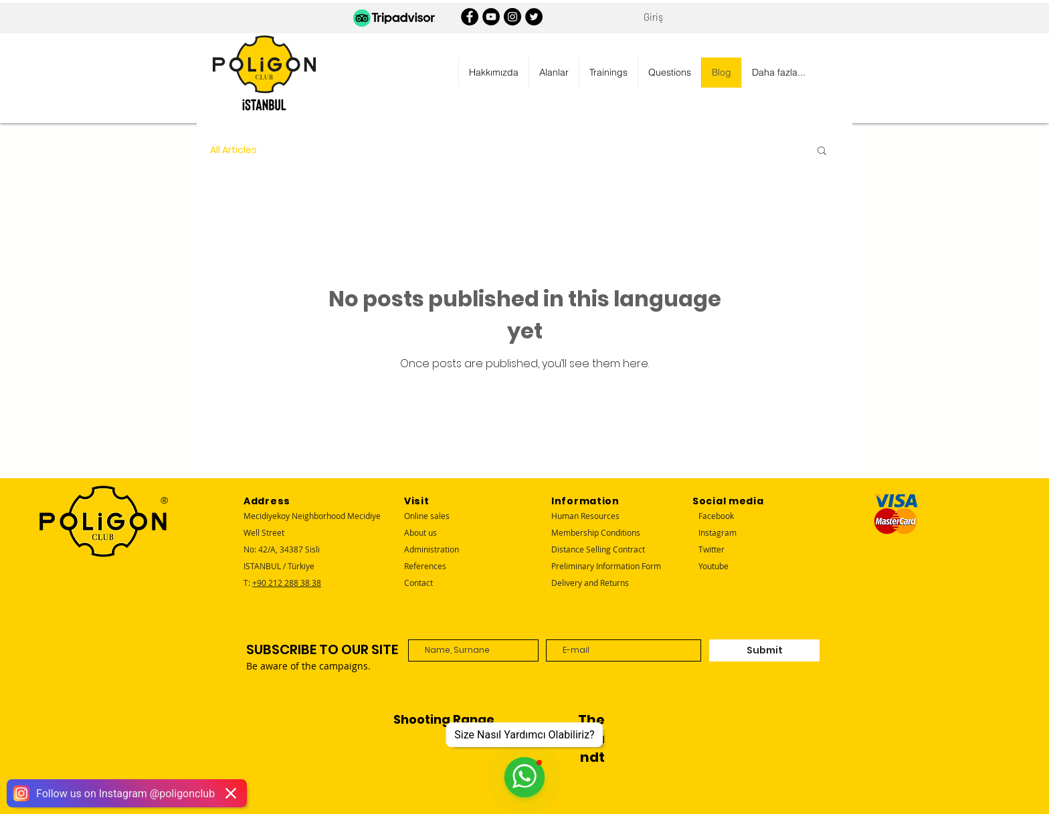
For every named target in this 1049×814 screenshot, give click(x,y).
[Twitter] (534, 16)
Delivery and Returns (590, 582)
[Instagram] (512, 16)
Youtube (713, 566)
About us (420, 532)
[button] (493, 73)
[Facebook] (469, 16)
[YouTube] (491, 16)
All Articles (233, 150)
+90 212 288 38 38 (286, 582)
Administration (431, 549)
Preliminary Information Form (606, 566)
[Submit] (764, 650)
